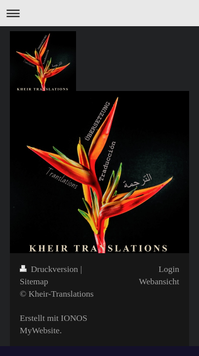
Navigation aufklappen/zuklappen (99, 13)
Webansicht (159, 281)
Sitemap (34, 281)
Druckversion (50, 269)
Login (169, 269)
